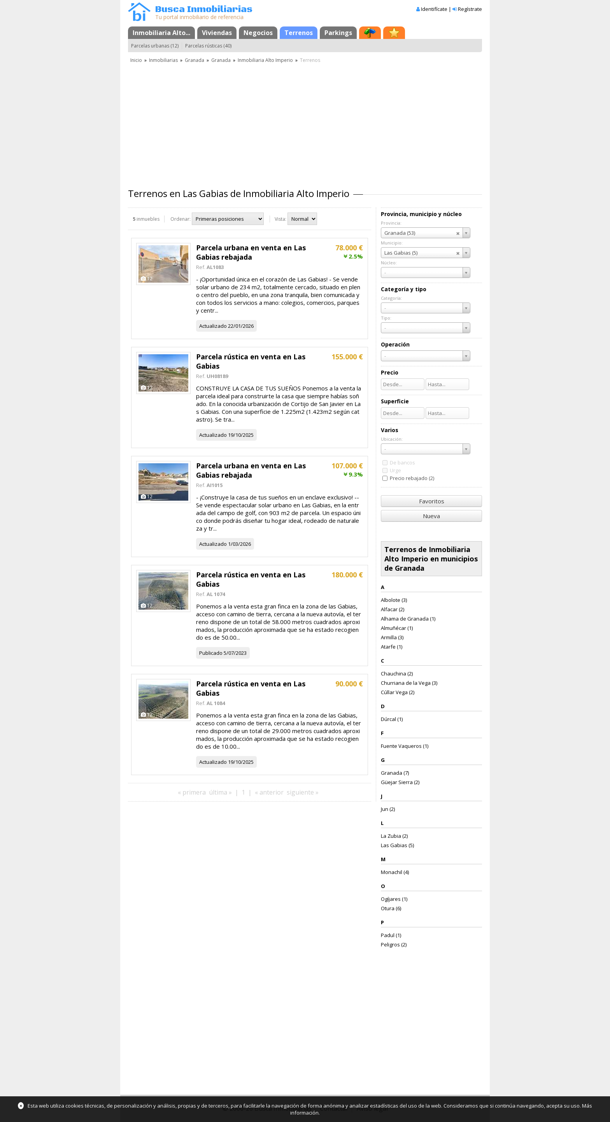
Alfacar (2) (392, 609)
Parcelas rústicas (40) (208, 45)
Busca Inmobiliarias (203, 9)
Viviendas (217, 32)
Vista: (280, 219)
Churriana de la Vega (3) (409, 682)
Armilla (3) (392, 637)
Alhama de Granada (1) (408, 618)
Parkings (338, 32)
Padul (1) (391, 935)
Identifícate (434, 8)
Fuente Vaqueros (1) (404, 745)
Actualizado (213, 325)
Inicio (136, 60)
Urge (395, 470)
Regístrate (470, 8)
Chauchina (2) (397, 673)
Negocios (258, 32)
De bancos (402, 462)
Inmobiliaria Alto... (161, 32)
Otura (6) (391, 908)
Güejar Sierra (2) (400, 782)
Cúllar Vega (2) (397, 692)
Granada (194, 60)
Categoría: (391, 298)
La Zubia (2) (394, 835)
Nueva (431, 516)
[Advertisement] (305, 122)
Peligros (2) (394, 944)
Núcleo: (389, 263)
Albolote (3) (394, 599)
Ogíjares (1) (394, 898)
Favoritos (431, 501)
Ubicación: (392, 439)
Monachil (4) (395, 872)
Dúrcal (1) (392, 719)
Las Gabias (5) (397, 845)
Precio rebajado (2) (412, 478)
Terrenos (298, 32)
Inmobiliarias (163, 60)
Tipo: (386, 318)
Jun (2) (388, 808)
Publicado (211, 652)
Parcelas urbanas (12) (155, 45)
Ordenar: (180, 219)
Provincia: (391, 223)
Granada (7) (395, 772)
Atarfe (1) (391, 646)
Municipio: (392, 243)
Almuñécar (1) (397, 627)
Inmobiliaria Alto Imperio (265, 60)
